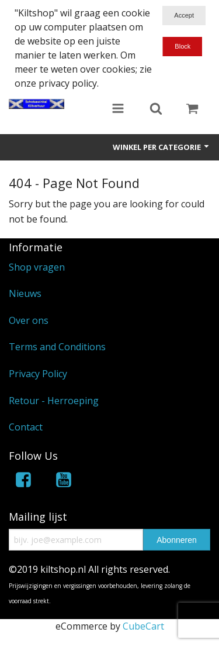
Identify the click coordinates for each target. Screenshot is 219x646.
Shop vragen (37, 267)
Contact (26, 427)
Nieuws (25, 293)
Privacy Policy (38, 373)
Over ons (28, 320)
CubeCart (143, 626)
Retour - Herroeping (54, 400)
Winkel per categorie (161, 147)
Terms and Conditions (57, 346)
